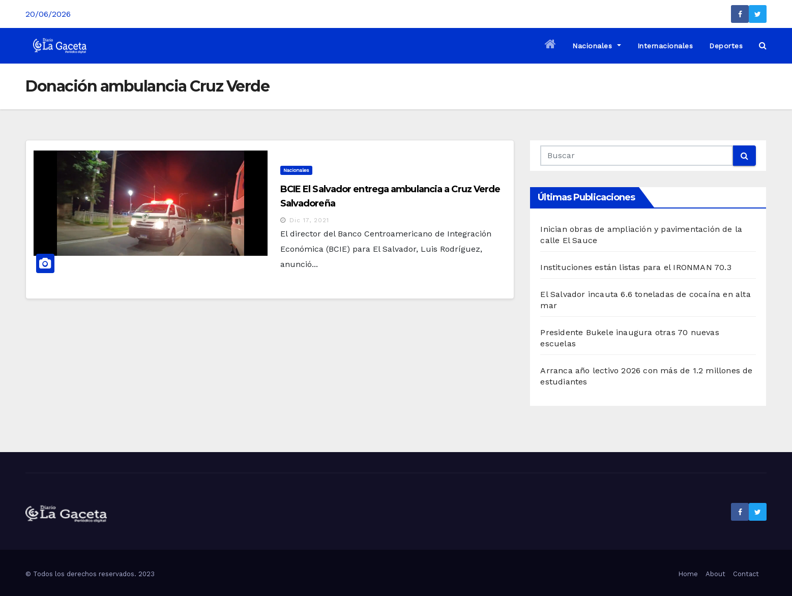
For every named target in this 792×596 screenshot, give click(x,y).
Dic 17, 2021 (309, 220)
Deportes (726, 46)
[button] (763, 45)
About (715, 574)
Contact (746, 574)
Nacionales (596, 46)
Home (688, 574)
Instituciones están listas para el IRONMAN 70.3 (635, 267)
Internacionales (665, 46)
